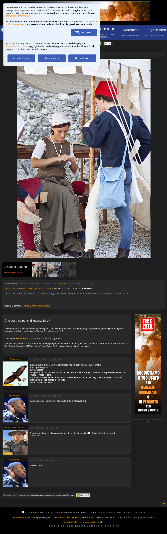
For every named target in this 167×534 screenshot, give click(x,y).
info (148, 422)
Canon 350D (10, 288)
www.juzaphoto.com (72, 522)
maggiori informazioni (19, 15)
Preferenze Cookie (16, 46)
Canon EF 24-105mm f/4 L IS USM (34, 288)
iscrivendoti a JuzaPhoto (27, 338)
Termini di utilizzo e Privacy (69, 517)
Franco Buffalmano (32, 306)
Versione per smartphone (24, 517)
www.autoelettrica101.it (93, 522)
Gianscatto (62, 283)
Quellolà (46, 306)
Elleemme (14, 359)
